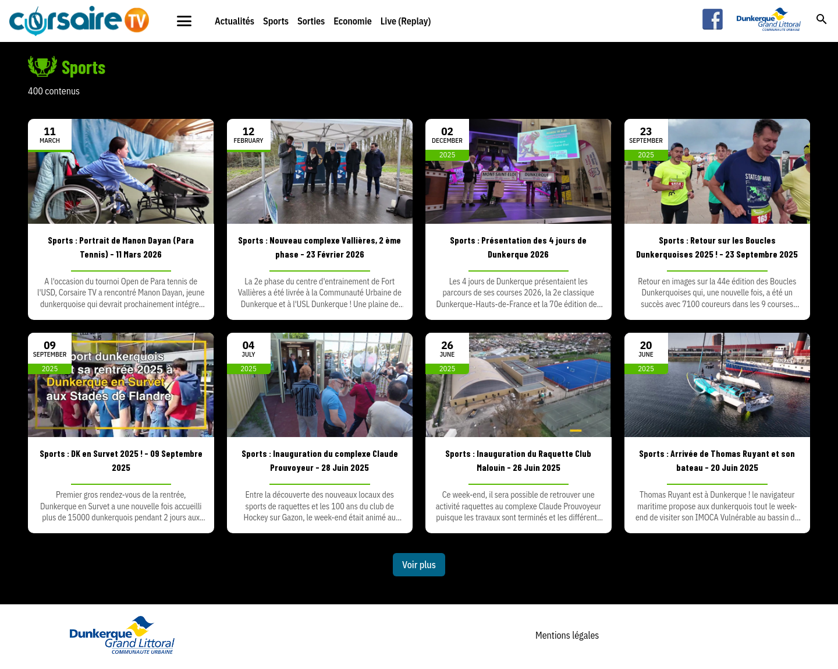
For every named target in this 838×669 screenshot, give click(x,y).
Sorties (311, 21)
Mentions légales (567, 635)
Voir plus (419, 565)
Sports (276, 21)
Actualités (234, 21)
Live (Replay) (406, 21)
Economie (352, 21)
